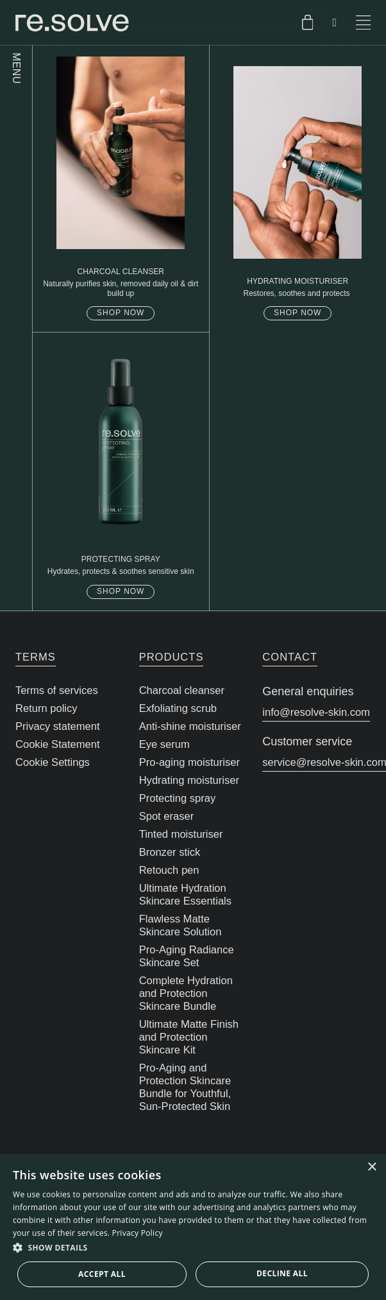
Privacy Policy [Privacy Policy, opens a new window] (137, 1232)
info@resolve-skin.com (316, 712)
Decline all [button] (282, 1273)
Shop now (120, 312)
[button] (193, 1248)
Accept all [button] (102, 1274)
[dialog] (193, 1227)
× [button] (371, 1167)
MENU (16, 68)
